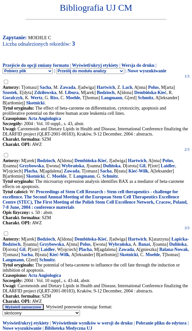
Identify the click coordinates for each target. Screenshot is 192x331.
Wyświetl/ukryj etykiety (95, 65)
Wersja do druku (137, 65)
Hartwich (106, 87)
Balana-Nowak (173, 249)
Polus (153, 87)
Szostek (10, 92)
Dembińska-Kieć (150, 92)
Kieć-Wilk (138, 171)
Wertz (36, 97)
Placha (30, 171)
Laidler (168, 165)
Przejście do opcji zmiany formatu (36, 65)
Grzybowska (31, 165)
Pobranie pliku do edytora (161, 323)
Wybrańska (73, 165)
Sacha (45, 87)
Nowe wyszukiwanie (147, 70)
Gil (143, 165)
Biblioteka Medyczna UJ (68, 328)
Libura (72, 92)
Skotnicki (35, 102)
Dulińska (111, 165)
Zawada (67, 87)
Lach (127, 87)
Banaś (144, 244)
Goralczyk (13, 97)
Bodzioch (106, 92)
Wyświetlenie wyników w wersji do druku (92, 323)
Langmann (111, 97)
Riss (54, 97)
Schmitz (145, 97)
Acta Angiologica (44, 118)
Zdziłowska (45, 92)
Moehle (73, 97)
